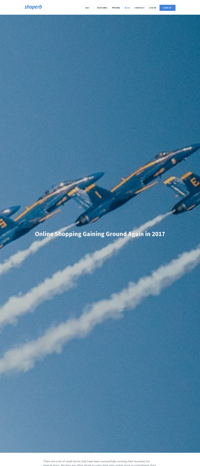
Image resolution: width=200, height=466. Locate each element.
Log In (152, 7)
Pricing (116, 7)
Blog (127, 7)
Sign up (167, 7)
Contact (140, 7)
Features (102, 7)
